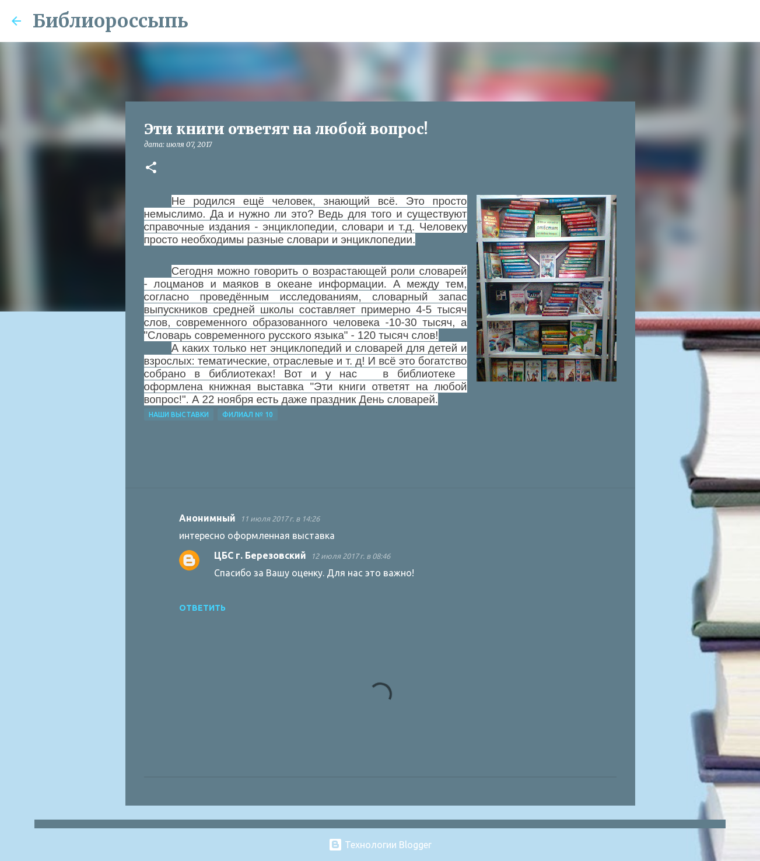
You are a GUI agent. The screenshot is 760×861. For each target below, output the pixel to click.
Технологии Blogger (380, 844)
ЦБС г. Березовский (260, 555)
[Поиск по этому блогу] (689, 21)
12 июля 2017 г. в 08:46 (350, 556)
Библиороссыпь (110, 21)
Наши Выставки (179, 414)
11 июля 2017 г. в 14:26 (280, 518)
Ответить (202, 607)
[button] (151, 168)
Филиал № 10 (247, 414)
